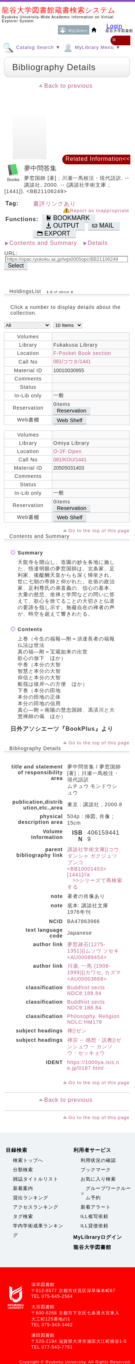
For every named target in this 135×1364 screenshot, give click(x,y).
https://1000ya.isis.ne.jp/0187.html (93, 1065)
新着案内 (23, 1188)
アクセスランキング (35, 1207)
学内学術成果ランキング (38, 1230)
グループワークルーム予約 (108, 1193)
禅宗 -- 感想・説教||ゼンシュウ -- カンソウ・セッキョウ (94, 1046)
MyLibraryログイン (97, 1237)
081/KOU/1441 (70, 459)
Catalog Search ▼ (31, 47)
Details (98, 243)
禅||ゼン (77, 1031)
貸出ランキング (30, 1197)
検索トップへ (28, 1160)
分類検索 (23, 1169)
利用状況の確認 (98, 1160)
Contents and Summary (43, 243)
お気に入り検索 (98, 1179)
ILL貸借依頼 (94, 1225)
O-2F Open (67, 451)
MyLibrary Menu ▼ (91, 47)
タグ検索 (23, 1216)
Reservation (71, 410)
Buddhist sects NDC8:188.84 (86, 990)
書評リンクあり (54, 204)
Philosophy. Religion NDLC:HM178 (93, 1019)
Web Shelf (69, 420)
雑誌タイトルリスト (35, 1179)
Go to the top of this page (99, 530)
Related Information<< (98, 159)
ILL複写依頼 (94, 1216)
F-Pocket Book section (82, 353)
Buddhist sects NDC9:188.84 (86, 1005)
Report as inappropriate (99, 210)
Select (16, 266)
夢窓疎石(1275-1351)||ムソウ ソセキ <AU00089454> (93, 950)
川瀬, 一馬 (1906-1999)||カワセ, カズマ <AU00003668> (94, 972)
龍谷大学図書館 (92, 1247)
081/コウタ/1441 (72, 361)
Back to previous (68, 86)
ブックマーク (96, 1169)
